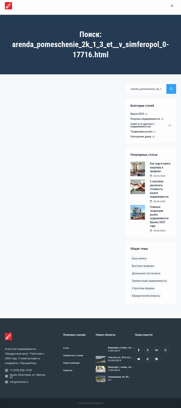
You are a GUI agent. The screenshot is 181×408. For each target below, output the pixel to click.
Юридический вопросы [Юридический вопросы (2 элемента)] (146, 295)
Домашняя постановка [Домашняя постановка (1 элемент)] (146, 273)
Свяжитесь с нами (73, 355)
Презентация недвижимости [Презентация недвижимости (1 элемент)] (149, 280)
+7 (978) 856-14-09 (21, 370)
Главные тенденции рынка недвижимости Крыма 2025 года (159, 216)
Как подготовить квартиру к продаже (160, 167)
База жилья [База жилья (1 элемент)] (139, 258)
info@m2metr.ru (19, 381)
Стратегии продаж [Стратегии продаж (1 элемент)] (143, 288)
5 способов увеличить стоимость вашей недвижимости (159, 189)
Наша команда (71, 363)
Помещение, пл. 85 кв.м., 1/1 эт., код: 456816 (118, 377)
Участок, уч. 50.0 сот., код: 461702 (119, 357)
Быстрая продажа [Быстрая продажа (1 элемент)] (143, 265)
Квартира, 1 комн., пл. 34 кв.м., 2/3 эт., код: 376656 (121, 367)
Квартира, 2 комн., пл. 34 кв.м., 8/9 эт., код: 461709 (121, 347)
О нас (66, 348)
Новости (67, 370)
